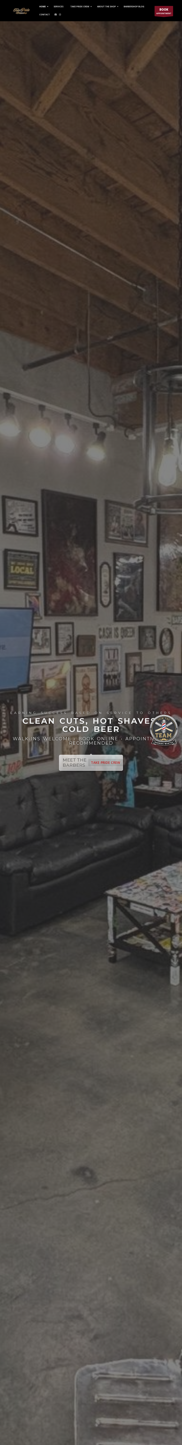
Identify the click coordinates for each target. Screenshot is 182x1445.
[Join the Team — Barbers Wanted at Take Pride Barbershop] (164, 722)
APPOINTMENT (164, 11)
